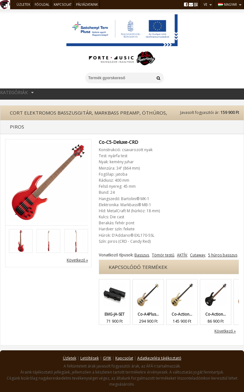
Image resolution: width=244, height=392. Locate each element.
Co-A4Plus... (148, 314)
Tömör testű (163, 255)
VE (205, 4)
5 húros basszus (222, 255)
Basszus (141, 255)
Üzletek (23, 4)
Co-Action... (182, 314)
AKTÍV (182, 255)
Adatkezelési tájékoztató (159, 358)
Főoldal (42, 4)
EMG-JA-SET (115, 314)
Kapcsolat (62, 4)
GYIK (107, 358)
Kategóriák (18, 92)
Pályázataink (87, 4)
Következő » (77, 260)
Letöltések (89, 358)
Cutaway (197, 255)
